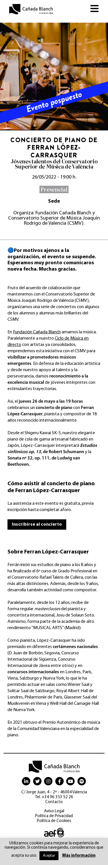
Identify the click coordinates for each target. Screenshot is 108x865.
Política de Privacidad (54, 816)
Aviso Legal (54, 811)
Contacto (54, 802)
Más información (79, 856)
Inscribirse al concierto (37, 524)
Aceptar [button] (49, 856)
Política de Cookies (54, 821)
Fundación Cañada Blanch (37, 332)
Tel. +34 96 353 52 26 (54, 797)
